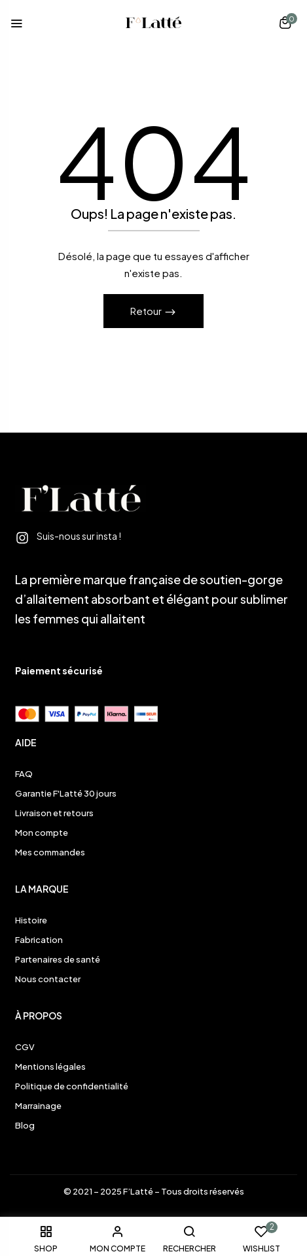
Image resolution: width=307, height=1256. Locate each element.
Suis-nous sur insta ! (79, 536)
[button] (285, 24)
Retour (147, 311)
